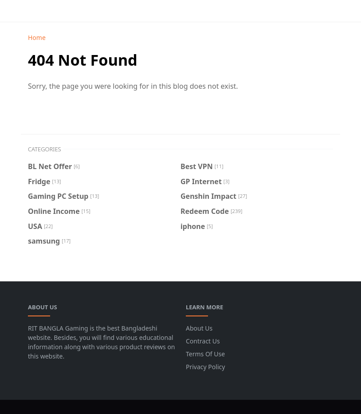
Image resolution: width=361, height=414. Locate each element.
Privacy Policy (205, 367)
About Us (199, 328)
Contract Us (203, 341)
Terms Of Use (205, 354)
